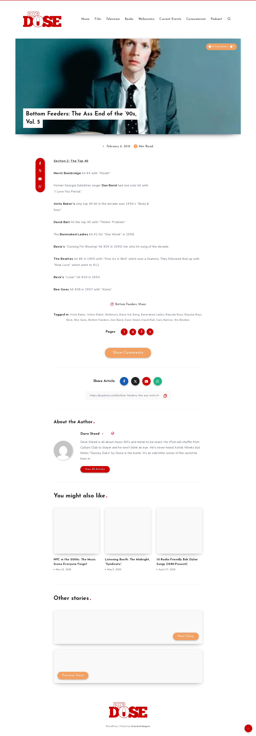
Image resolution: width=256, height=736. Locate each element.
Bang (136, 314)
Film (98, 19)
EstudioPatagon (140, 726)
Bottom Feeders (126, 304)
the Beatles (182, 320)
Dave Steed (132, 320)
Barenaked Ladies (152, 314)
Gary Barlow (165, 320)
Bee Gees (80, 320)
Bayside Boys (174, 314)
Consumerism (196, 19)
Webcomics (146, 19)
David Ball (148, 320)
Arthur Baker (95, 314)
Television (113, 19)
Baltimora (111, 314)
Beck (69, 320)
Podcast (216, 19)
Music (85, 19)
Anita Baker (78, 314)
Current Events (170, 19)
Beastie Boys (193, 314)
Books (129, 19)
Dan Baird (117, 320)
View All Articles (95, 469)
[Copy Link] (128, 395)
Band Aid (125, 314)
